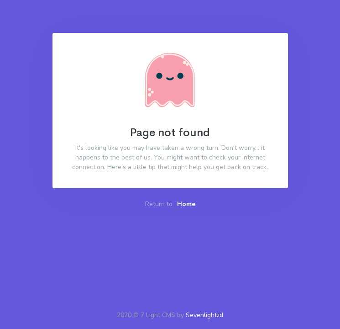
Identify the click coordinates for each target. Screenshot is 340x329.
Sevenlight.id (204, 315)
